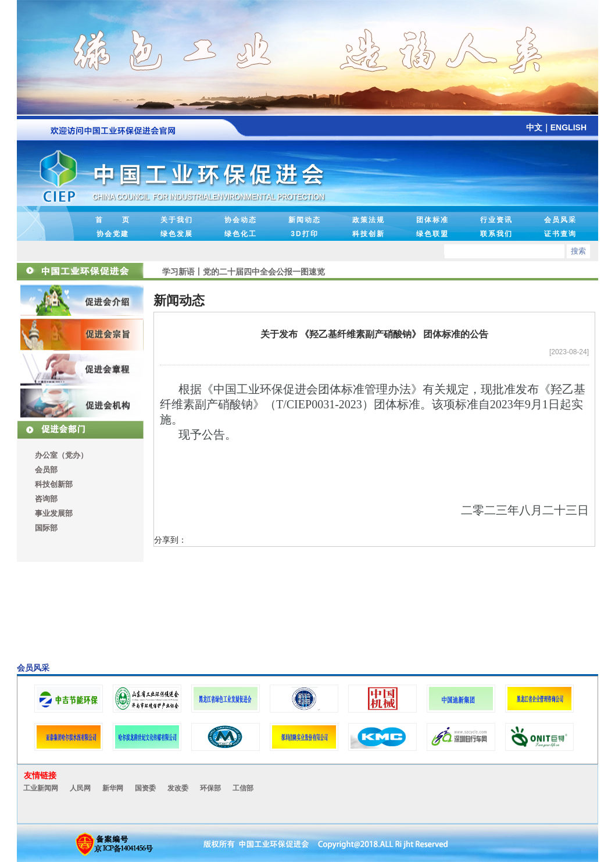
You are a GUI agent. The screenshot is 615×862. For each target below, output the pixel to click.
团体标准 (432, 220)
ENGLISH (568, 127)
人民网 (80, 788)
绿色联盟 (432, 234)
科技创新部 (54, 484)
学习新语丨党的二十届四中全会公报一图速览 (243, 271)
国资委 (145, 788)
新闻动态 (304, 220)
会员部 (46, 469)
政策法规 (368, 220)
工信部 (243, 788)
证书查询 (560, 234)
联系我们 (496, 234)
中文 (534, 127)
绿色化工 (240, 234)
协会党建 (112, 234)
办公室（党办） (61, 455)
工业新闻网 (40, 788)
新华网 (112, 788)
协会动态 (240, 220)
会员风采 (560, 220)
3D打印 (304, 234)
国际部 (46, 527)
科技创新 (368, 234)
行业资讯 (496, 220)
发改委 (177, 788)
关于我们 (176, 220)
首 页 (112, 220)
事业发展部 (54, 513)
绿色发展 (176, 234)
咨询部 (46, 498)
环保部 (210, 788)
